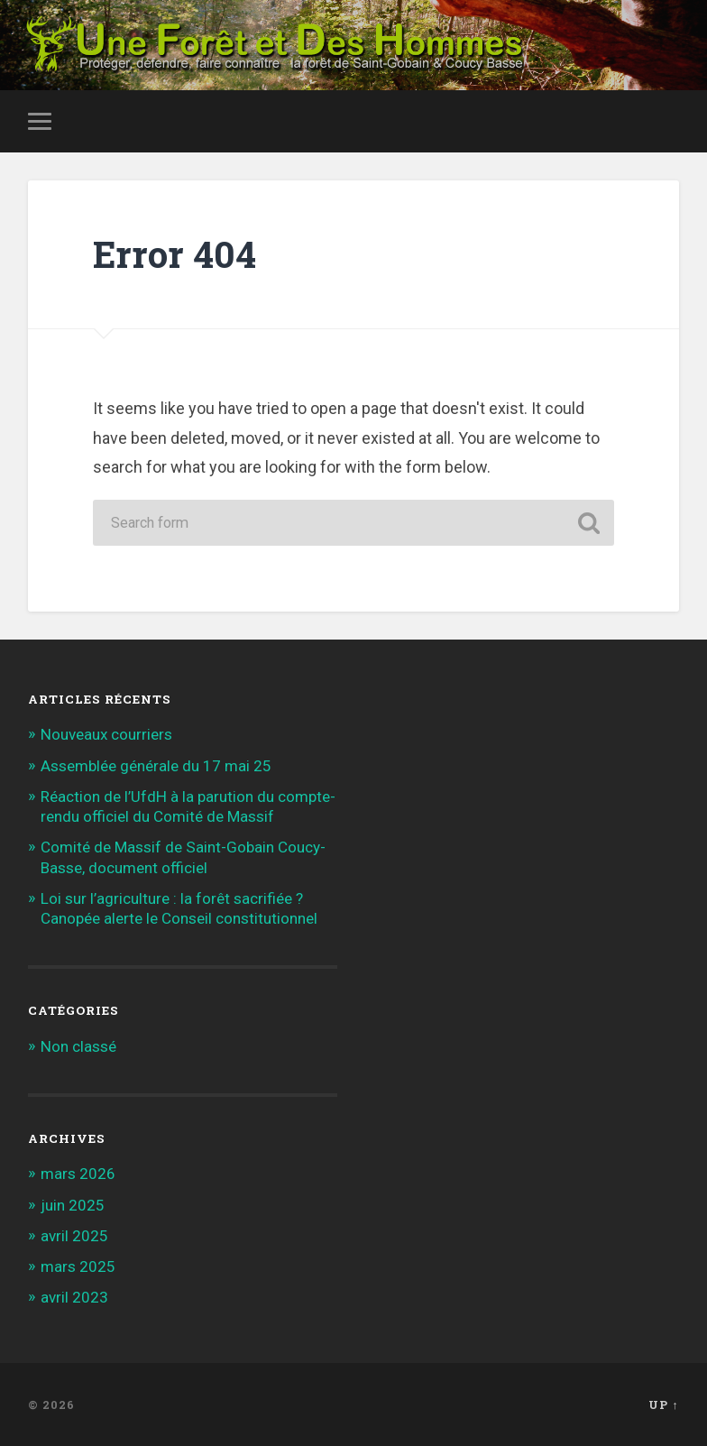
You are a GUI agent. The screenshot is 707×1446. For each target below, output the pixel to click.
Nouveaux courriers (106, 734)
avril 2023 (74, 1297)
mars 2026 (78, 1174)
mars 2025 (78, 1266)
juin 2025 (73, 1205)
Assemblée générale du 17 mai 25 (156, 766)
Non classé (78, 1046)
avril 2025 (74, 1236)
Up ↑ (663, 1404)
